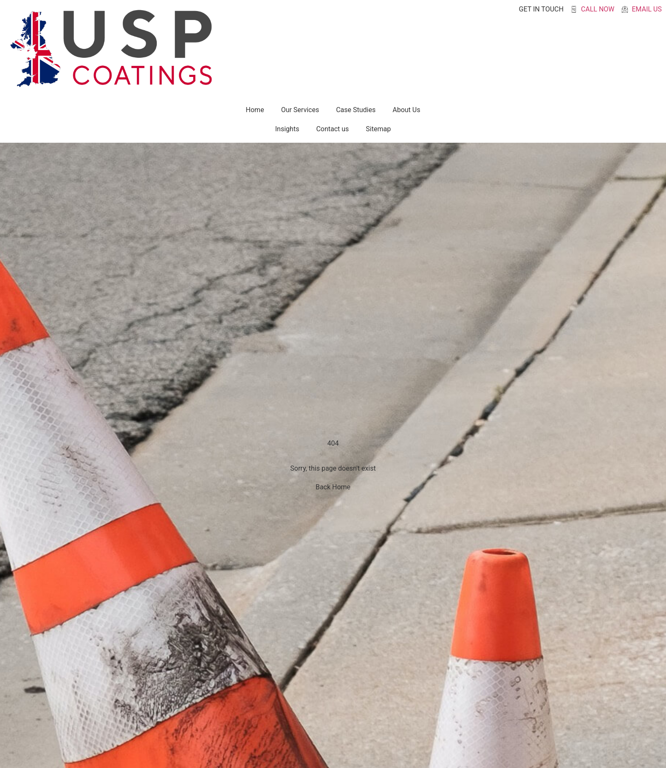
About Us (406, 110)
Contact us (332, 129)
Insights (287, 129)
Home (255, 110)
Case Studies (355, 110)
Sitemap (378, 129)
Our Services (300, 110)
